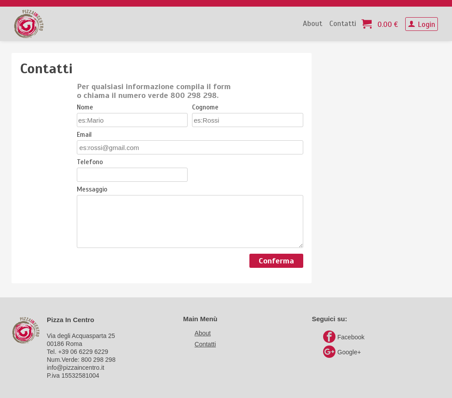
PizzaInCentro (28, 24)
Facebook (343, 337)
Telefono (90, 162)
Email (84, 135)
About (312, 23)
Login (421, 24)
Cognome (205, 107)
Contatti (342, 23)
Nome (85, 107)
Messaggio (92, 189)
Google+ (342, 352)
